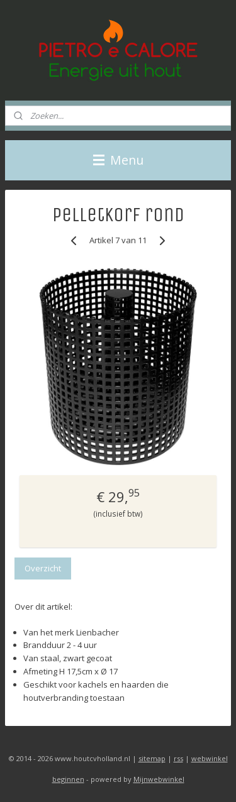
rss (178, 758)
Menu (118, 159)
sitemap (152, 758)
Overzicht (43, 568)
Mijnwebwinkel (158, 779)
